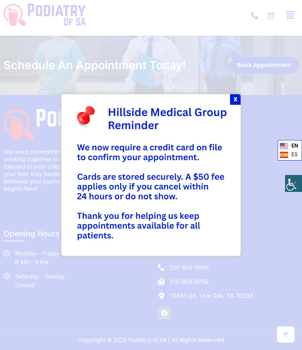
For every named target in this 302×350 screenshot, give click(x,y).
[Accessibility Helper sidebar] (293, 183)
